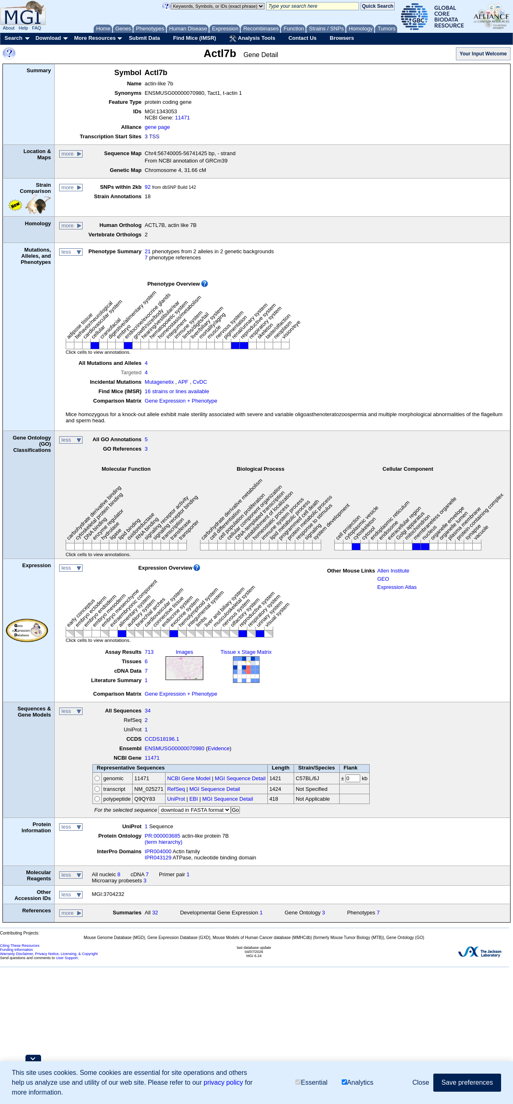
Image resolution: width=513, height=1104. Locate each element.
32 (155, 912)
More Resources (94, 38)
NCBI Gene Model (189, 778)
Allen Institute (393, 571)
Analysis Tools (252, 38)
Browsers (342, 38)
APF (183, 382)
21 (147, 251)
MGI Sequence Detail (240, 778)
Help (23, 27)
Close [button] (420, 1082)
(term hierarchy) (163, 842)
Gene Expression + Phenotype (181, 401)
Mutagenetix (159, 382)
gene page (157, 127)
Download (48, 38)
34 (147, 711)
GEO (383, 579)
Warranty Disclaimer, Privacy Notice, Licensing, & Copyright (49, 954)
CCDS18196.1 (162, 739)
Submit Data (144, 38)
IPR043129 (158, 857)
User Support (67, 958)
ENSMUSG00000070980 (174, 748)
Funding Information (16, 950)
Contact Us (302, 38)
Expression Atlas (396, 587)
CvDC (200, 382)
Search (13, 38)
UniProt (176, 799)
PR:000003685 (162, 836)
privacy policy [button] (223, 1082)
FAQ (36, 27)
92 (147, 187)
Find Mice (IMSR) (194, 38)
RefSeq (176, 789)
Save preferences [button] (467, 1082)
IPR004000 (158, 851)
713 (149, 652)
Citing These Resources (19, 946)
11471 (182, 118)
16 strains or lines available (177, 391)
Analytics (357, 1082)
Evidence (219, 748)
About (9, 27)
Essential (311, 1082)
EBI (193, 799)
